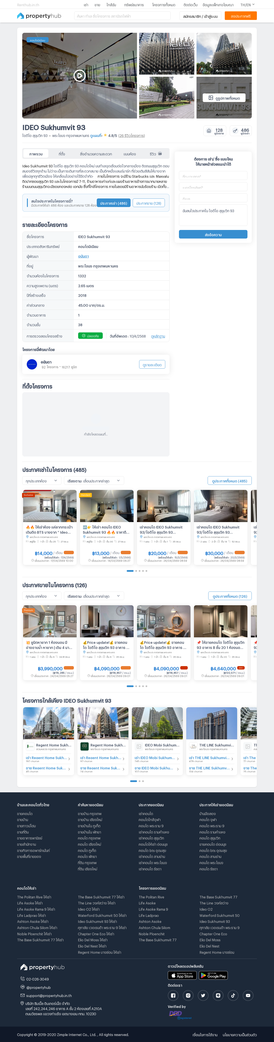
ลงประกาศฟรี (241, 15)
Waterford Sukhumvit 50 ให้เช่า (102, 914)
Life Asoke (147, 902)
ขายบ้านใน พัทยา (89, 831)
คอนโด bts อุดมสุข (152, 849)
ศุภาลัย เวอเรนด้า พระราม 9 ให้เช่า (102, 927)
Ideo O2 (206, 908)
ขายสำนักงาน (26, 843)
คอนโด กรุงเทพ (89, 837)
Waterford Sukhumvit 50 (220, 914)
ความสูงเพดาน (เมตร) (42, 285)
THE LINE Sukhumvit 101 (216, 744)
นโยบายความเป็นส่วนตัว (240, 1034)
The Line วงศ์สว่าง (214, 902)
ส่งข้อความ (213, 234)
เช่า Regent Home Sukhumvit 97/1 (100, 757)
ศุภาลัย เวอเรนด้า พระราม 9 (220, 927)
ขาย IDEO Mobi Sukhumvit (155, 767)
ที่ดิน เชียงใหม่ (87, 868)
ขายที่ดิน (23, 831)
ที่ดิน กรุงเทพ (87, 862)
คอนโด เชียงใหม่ (89, 843)
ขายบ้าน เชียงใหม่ (90, 819)
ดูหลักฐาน (158, 335)
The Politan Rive (151, 896)
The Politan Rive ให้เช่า (34, 896)
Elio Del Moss (210, 939)
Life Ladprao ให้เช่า (31, 914)
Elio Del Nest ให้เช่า (92, 945)
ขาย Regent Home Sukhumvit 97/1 (100, 767)
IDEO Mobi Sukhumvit (162, 744)
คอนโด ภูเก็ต (87, 849)
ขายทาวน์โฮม (26, 825)
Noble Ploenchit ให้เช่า (34, 933)
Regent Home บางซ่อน (217, 951)
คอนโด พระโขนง (211, 862)
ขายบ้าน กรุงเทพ (89, 813)
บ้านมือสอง (208, 813)
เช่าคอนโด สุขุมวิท (151, 837)
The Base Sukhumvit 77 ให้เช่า (40, 939)
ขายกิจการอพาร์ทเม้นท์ (33, 849)
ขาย (97, 4)
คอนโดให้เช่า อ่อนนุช (153, 843)
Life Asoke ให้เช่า (30, 902)
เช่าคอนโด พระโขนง (153, 862)
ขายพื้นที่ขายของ (29, 855)
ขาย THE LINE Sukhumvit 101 (209, 767)
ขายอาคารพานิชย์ (29, 837)
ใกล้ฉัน (111, 4)
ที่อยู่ (30, 265)
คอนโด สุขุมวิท (210, 837)
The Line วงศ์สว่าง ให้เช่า (96, 902)
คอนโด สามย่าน (210, 855)
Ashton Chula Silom (154, 927)
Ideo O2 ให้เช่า (89, 908)
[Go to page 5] (146, 571)
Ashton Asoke (150, 920)
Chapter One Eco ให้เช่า (96, 933)
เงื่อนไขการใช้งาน (204, 1034)
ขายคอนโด (25, 813)
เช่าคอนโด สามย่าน (152, 855)
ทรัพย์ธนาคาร (134, 4)
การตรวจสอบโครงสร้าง (44, 335)
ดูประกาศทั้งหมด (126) (230, 595)
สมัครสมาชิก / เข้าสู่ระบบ (200, 15)
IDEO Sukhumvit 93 (53, 126)
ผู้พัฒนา (32, 255)
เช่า (86, 4)
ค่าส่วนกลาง (36, 304)
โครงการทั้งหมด (163, 4)
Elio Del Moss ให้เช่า (92, 939)
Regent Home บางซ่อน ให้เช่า (99, 951)
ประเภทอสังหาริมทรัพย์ (43, 246)
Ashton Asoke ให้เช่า (32, 920)
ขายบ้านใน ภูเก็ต (89, 825)
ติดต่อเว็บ (191, 4)
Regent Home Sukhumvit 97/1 (108, 744)
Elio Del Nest (209, 945)
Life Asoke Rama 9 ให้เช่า (36, 908)
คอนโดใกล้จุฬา (150, 819)
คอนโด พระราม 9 (151, 825)
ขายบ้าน (22, 819)
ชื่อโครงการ (35, 236)
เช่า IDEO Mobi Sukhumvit (155, 757)
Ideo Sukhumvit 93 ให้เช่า (97, 920)
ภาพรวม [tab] (36, 153)
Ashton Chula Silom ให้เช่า (37, 927)
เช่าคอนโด (146, 813)
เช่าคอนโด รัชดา (150, 868)
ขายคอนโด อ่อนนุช (213, 843)
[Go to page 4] (143, 571)
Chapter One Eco (213, 933)
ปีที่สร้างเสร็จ (36, 294)
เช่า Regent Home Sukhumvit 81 (46, 757)
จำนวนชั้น (33, 324)
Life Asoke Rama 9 (153, 908)
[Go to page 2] (136, 571)
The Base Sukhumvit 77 (158, 939)
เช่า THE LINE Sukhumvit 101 (209, 757)
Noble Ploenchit (152, 933)
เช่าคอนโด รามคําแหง (154, 831)
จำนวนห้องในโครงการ (43, 275)
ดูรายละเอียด (152, 364)
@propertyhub (39, 986)
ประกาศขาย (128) (148, 202)
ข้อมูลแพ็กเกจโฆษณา (218, 4)
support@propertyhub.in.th (49, 995)
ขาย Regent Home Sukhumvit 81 (46, 767)
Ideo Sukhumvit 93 (215, 920)
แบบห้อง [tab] (130, 153)
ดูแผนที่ (95, 135)
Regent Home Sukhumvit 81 (53, 744)
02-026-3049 (37, 978)
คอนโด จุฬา (208, 819)
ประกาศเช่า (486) (113, 202)
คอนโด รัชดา (209, 868)
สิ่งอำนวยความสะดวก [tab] (96, 153)
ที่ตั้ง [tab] (62, 153)
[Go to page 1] (130, 571)
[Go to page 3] (139, 571)
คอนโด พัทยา (87, 855)
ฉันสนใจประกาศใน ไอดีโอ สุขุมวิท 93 (213, 215)
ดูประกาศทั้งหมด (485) (229, 480)
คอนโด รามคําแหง (212, 831)
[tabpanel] (96, 307)
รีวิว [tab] (156, 153)
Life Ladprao (149, 914)
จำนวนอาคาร (36, 314)
